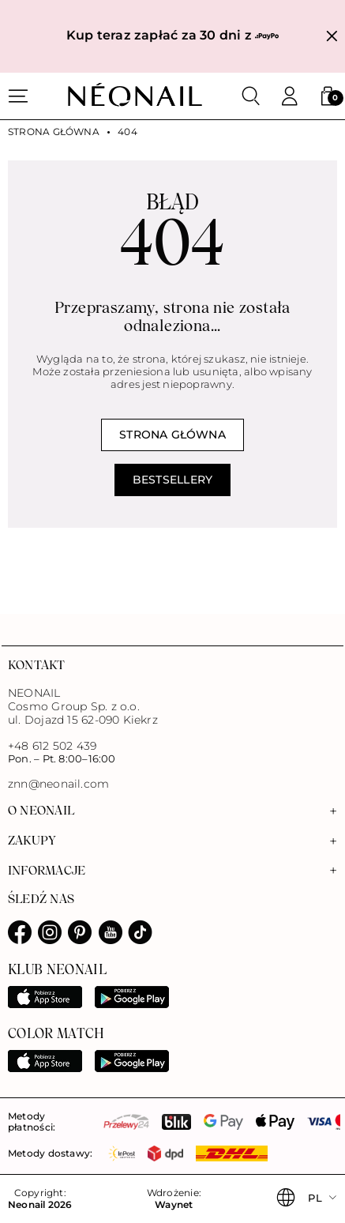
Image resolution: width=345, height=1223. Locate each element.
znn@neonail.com (58, 784)
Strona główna (53, 131)
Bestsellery (172, 479)
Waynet (174, 1204)
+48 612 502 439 (52, 746)
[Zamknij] (332, 37)
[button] (327, 96)
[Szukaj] (251, 96)
